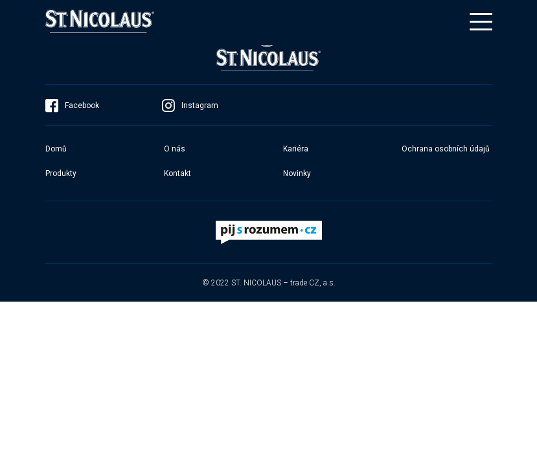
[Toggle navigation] (481, 21)
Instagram (190, 105)
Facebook (72, 105)
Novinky (297, 173)
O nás (174, 148)
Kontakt (177, 173)
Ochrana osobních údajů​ (446, 148)
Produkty (60, 173)
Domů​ (56, 148)
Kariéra (295, 148)
